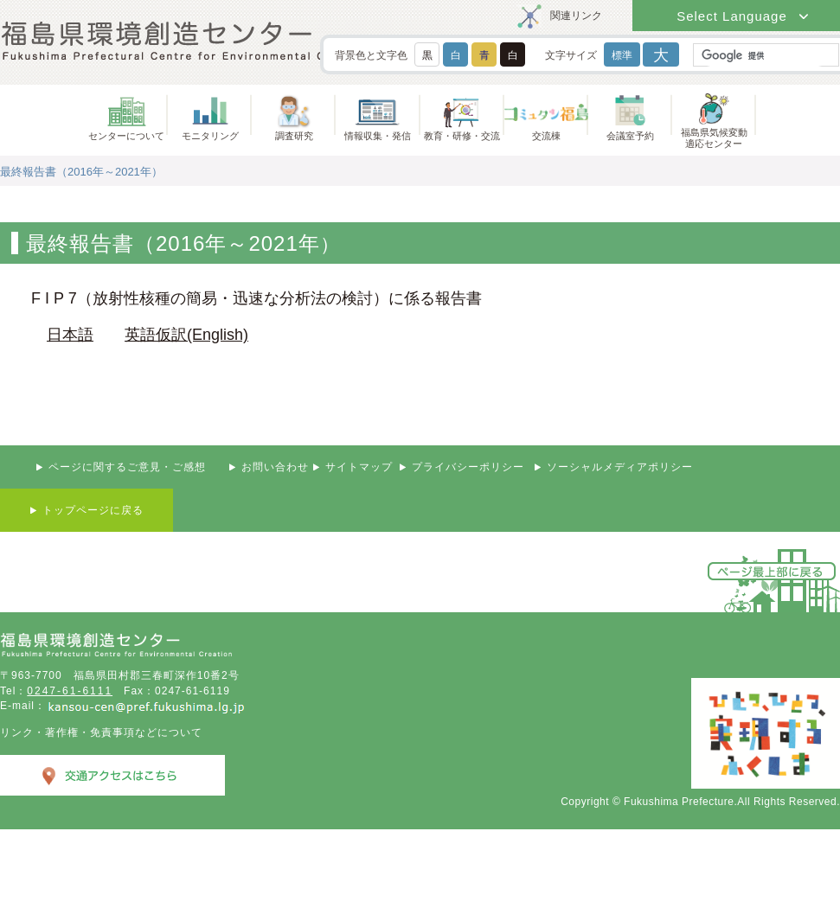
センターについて (126, 136)
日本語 (70, 334)
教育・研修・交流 (462, 136)
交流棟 (546, 136)
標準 (622, 55)
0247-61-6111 (69, 691)
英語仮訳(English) (186, 334)
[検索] (764, 56)
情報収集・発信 (377, 136)
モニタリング (210, 136)
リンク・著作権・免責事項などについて (101, 732)
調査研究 (294, 136)
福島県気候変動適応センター (714, 138)
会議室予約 (630, 136)
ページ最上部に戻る (773, 571)
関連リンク (576, 16)
